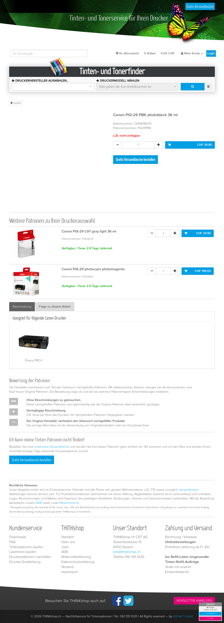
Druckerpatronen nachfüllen (30, 557)
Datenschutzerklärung (77, 562)
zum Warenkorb (210, 614)
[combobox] (53, 86)
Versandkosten (189, 490)
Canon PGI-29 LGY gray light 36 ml (89, 231)
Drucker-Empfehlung (24, 562)
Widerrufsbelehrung (76, 557)
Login (211, 53)
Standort (67, 537)
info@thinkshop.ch (127, 552)
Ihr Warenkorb (145, 53)
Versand (67, 567)
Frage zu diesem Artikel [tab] (54, 306)
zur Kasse (210, 619)
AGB (39, 503)
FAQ (12, 542)
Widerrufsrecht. (69, 503)
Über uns (68, 542)
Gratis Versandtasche (200, 6)
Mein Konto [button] (192, 53)
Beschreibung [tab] (22, 306)
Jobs (64, 547)
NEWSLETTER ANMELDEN (194, 600)
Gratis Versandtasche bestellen (135, 159)
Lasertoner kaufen (22, 552)
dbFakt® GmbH (183, 616)
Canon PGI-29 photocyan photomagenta (93, 269)
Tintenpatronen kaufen (26, 547)
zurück (15, 102)
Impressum (69, 572)
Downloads (17, 537)
